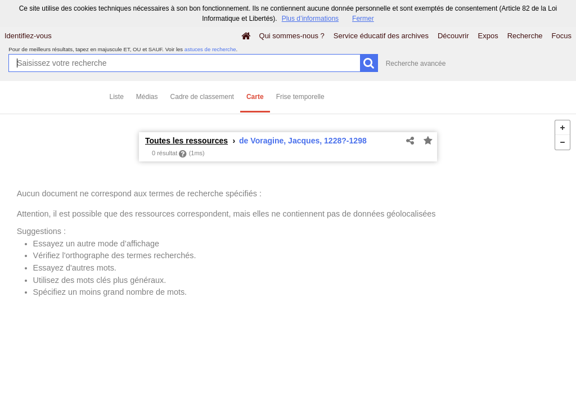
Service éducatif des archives (381, 36)
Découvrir (453, 36)
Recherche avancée (416, 64)
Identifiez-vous (28, 36)
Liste (117, 97)
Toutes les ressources (186, 140)
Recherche (525, 36)
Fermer (363, 18)
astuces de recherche (210, 49)
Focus (562, 36)
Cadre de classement (202, 97)
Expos (488, 36)
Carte (255, 97)
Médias (147, 97)
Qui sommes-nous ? (292, 36)
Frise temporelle (300, 97)
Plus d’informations (310, 18)
